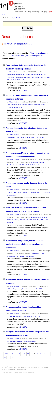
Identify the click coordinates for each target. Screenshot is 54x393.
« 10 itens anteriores (10, 354)
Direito (18, 137)
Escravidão (10, 222)
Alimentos (36, 220)
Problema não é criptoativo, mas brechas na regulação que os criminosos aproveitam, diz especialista (24, 244)
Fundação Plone (42, 367)
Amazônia (18, 107)
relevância (16, 56)
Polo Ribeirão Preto (24, 105)
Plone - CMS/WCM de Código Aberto (14, 367)
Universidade (11, 195)
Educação (10, 74)
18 (12, 357)
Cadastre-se (19, 11)
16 (5, 357)
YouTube (27, 11)
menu (3, 15)
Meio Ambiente (12, 105)
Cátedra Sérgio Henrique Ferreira (35, 77)
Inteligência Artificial (37, 162)
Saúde (24, 316)
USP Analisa (21, 80)
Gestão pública (12, 192)
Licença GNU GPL (22, 369)
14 (31, 354)
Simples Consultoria (28, 372)
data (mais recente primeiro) (32, 56)
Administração (22, 192)
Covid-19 (39, 289)
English (50, 11)
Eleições (10, 165)
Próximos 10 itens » (43, 354)
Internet (31, 256)
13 (28, 354)
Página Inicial (15, 17)
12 (24, 354)
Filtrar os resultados (37, 53)
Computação (39, 137)
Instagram (35, 11)
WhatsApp (43, 11)
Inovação (19, 341)
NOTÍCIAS (23, 90)
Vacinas (18, 289)
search (50, 15)
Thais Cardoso (14, 72)
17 (8, 357)
